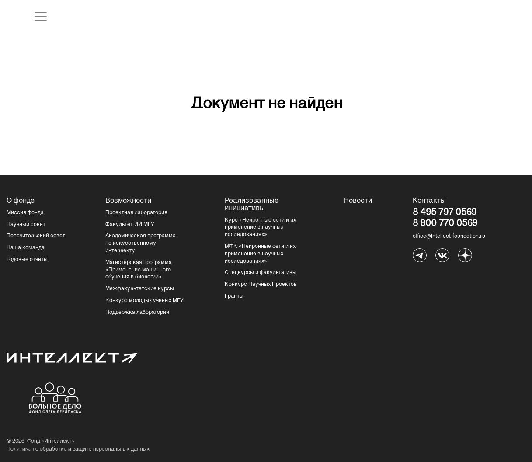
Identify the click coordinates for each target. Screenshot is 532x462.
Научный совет (26, 224)
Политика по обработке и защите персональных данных (78, 449)
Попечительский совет (36, 236)
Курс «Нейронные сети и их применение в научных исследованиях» (260, 228)
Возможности (127, 201)
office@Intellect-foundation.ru (449, 236)
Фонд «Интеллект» (50, 441)
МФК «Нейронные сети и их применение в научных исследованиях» (260, 254)
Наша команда (26, 247)
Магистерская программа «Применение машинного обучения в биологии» (138, 270)
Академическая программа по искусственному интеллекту (140, 243)
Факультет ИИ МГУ (129, 224)
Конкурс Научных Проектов (261, 284)
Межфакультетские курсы (139, 289)
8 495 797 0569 (444, 213)
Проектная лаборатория (136, 212)
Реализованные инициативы (246, 205)
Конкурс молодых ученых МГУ (144, 300)
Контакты (429, 201)
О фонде (21, 201)
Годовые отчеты (27, 259)
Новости (358, 201)
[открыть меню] (41, 16)
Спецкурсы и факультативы (260, 272)
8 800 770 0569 (445, 224)
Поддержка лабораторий (137, 312)
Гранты (234, 296)
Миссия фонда (25, 212)
